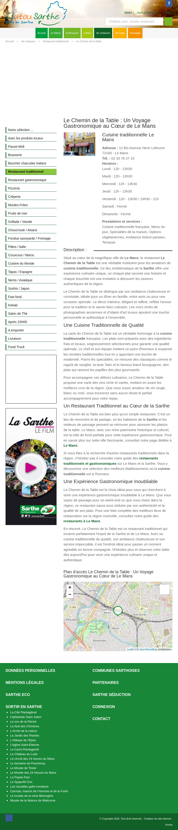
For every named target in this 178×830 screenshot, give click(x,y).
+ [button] (69, 587)
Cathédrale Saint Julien (25, 717)
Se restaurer (103, 33)
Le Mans (55, 33)
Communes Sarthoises (116, 671)
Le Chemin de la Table (88, 41)
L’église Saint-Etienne (24, 745)
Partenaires (105, 683)
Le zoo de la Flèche (23, 721)
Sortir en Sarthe (24, 707)
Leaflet (131, 649)
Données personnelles (30, 671)
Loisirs (87, 33)
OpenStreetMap (148, 649)
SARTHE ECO (18, 695)
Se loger (120, 33)
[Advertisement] (89, 79)
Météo (128, 12)
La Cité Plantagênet (23, 712)
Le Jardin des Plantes (24, 735)
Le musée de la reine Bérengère (31, 796)
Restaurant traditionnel (56, 41)
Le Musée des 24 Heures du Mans (33, 772)
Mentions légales (25, 683)
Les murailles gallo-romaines (29, 786)
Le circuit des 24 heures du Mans (32, 758)
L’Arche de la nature (23, 731)
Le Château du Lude (24, 754)
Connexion (103, 707)
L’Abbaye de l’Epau (23, 740)
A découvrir (72, 33)
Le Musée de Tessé (23, 768)
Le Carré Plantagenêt (24, 749)
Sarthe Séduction (147, 12)
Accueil (42, 33)
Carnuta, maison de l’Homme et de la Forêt (39, 791)
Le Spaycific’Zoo (21, 782)
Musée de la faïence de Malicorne (32, 800)
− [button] (69, 594)
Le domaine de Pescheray (27, 763)
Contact (167, 12)
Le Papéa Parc (20, 777)
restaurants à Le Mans (82, 521)
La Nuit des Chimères (24, 726)
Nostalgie (135, 33)
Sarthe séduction (111, 695)
